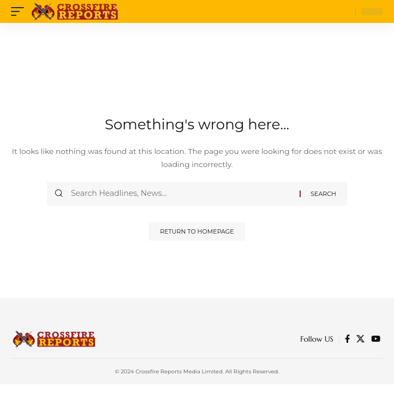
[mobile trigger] (20, 11)
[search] (345, 12)
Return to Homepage (197, 231)
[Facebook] (347, 339)
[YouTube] (375, 339)
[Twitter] (360, 339)
